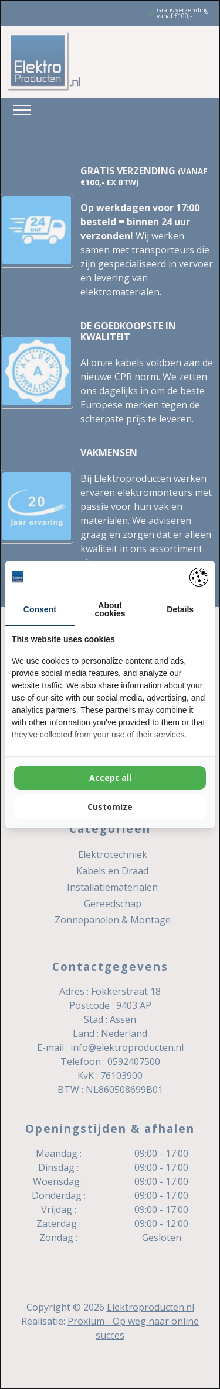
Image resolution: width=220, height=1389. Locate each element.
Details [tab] (180, 609)
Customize (110, 806)
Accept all (110, 777)
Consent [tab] (39, 609)
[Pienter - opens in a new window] (198, 577)
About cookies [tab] (109, 609)
